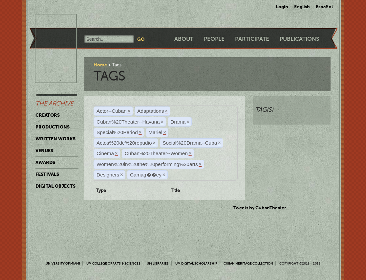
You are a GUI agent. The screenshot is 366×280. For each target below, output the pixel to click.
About (183, 39)
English (302, 6)
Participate (252, 39)
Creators (47, 115)
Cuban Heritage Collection (248, 263)
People (214, 39)
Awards (45, 162)
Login (282, 6)
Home (100, 64)
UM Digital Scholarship (196, 263)
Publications (299, 39)
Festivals (47, 174)
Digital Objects (55, 186)
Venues (44, 150)
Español (324, 6)
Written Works (55, 138)
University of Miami (63, 263)
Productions (52, 126)
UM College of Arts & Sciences (113, 263)
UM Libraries (158, 263)
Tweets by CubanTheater (259, 207)
